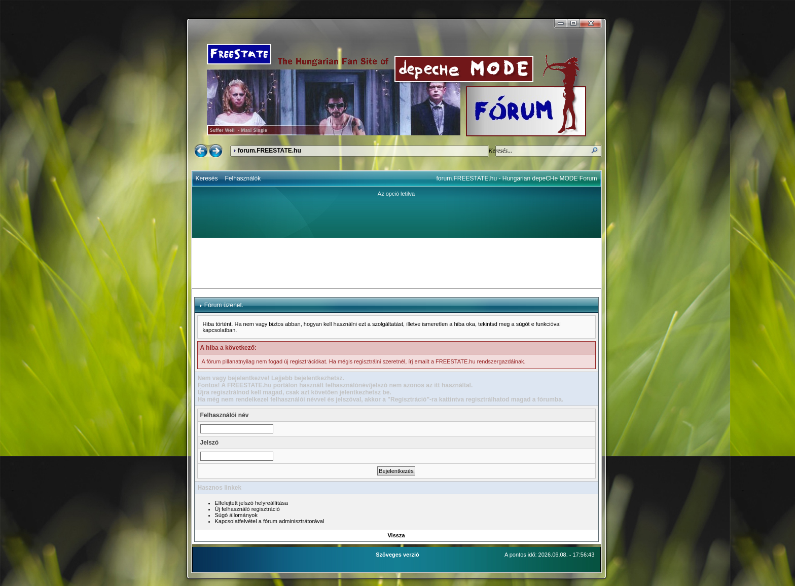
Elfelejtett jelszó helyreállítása (251, 503)
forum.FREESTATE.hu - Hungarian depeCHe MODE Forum (517, 178)
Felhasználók (243, 178)
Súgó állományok (236, 515)
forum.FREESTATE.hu (269, 150)
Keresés (207, 178)
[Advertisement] (396, 263)
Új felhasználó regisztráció (247, 509)
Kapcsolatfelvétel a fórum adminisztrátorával (269, 521)
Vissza (396, 535)
